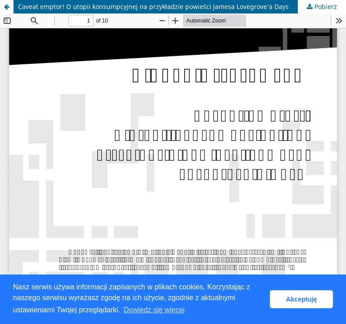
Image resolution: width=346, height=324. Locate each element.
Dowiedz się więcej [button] (153, 310)
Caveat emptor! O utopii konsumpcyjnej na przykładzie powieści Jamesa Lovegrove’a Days (153, 6)
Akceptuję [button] (301, 299)
